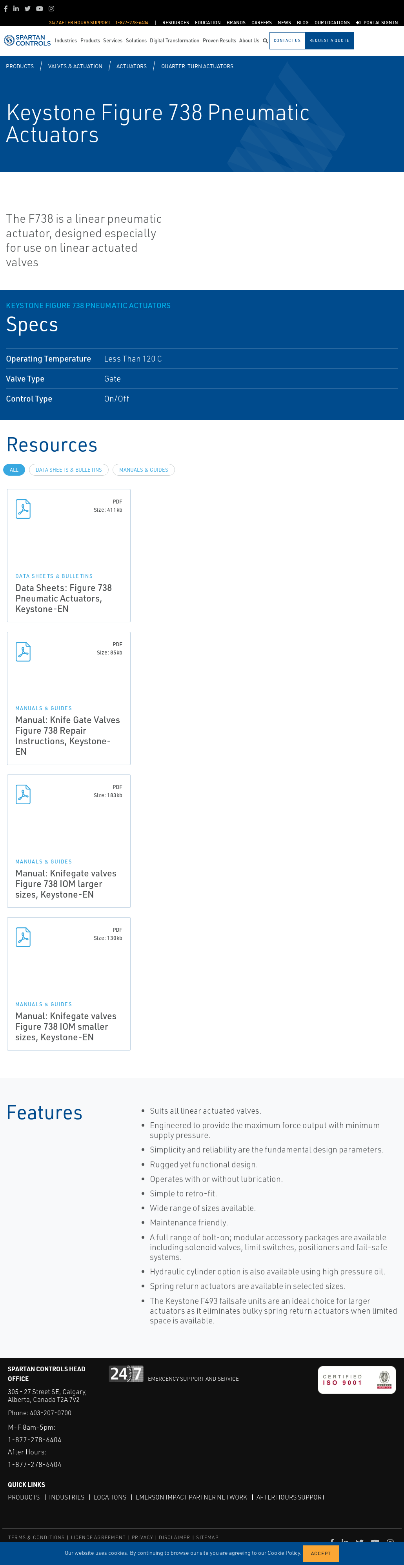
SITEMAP (207, 1537)
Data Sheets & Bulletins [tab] (69, 470)
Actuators (131, 66)
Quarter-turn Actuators (197, 66)
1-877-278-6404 (35, 1439)
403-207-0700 (50, 1413)
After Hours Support (291, 1497)
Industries (66, 1497)
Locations (110, 1497)
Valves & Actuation (75, 66)
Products (20, 66)
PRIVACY (142, 1537)
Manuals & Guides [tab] (143, 470)
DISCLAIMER (174, 1537)
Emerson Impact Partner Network (191, 1497)
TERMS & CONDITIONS (36, 1537)
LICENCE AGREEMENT (98, 1537)
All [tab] (14, 470)
